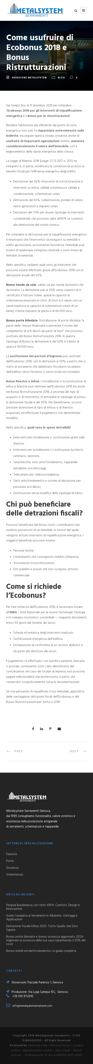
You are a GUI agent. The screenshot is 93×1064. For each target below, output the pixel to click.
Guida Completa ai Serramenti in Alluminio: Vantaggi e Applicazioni (41, 917)
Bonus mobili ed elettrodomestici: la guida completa (41, 951)
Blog (61, 78)
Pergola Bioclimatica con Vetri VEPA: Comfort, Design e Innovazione (43, 907)
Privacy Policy (60, 1045)
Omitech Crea (37, 1045)
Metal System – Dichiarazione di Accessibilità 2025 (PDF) (46, 1053)
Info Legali (62, 1050)
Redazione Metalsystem (29, 78)
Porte (10, 861)
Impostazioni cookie (37, 1050)
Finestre (11, 854)
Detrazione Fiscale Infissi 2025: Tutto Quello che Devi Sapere (42, 928)
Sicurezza (12, 867)
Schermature (14, 874)
